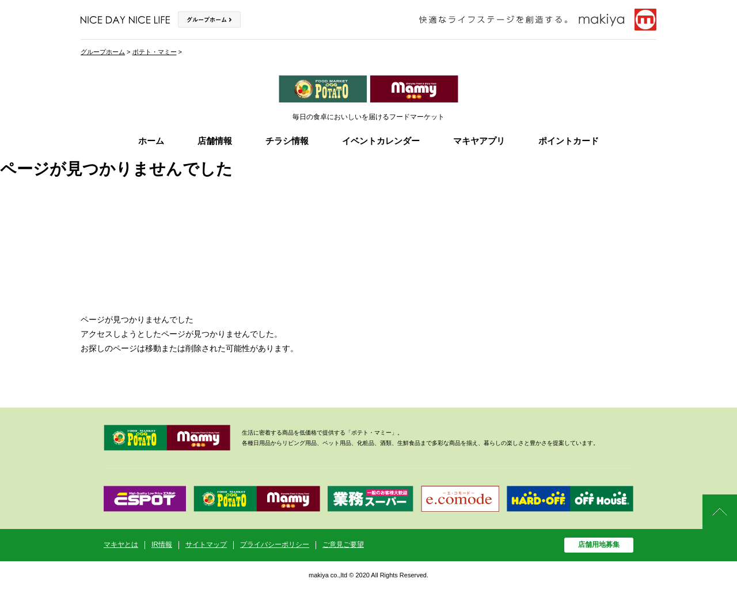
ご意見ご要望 (343, 544)
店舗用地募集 (599, 544)
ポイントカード (568, 141)
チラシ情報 (287, 141)
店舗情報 (214, 141)
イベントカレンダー (381, 141)
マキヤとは (121, 544)
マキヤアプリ (479, 141)
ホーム (151, 141)
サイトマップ (206, 544)
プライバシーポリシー (274, 544)
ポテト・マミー (154, 51)
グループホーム (103, 51)
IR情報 (161, 544)
